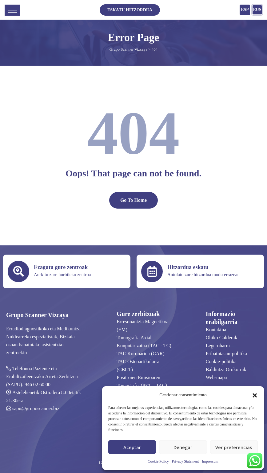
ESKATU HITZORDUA (129, 10)
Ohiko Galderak (221, 337)
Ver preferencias (233, 447)
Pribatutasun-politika (226, 353)
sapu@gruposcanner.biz (35, 408)
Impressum (210, 461)
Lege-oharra (218, 345)
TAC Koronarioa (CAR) (140, 353)
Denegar (182, 447)
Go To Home (133, 200)
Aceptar (132, 447)
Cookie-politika (221, 361)
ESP (245, 9)
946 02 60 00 (37, 384)
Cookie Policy (158, 461)
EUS (257, 9)
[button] (255, 395)
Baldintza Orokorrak (226, 369)
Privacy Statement (185, 461)
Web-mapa (216, 377)
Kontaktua (216, 329)
